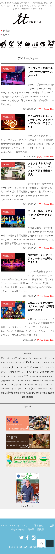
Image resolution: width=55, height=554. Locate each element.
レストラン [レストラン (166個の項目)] (29, 388)
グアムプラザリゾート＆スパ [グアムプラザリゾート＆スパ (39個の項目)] (20, 372)
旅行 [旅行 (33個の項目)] (33, 393)
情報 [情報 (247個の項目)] (10, 392)
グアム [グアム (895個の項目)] (15, 367)
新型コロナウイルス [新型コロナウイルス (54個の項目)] (22, 393)
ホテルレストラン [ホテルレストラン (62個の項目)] (37, 384)
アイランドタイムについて (14, 525)
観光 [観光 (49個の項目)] (45, 393)
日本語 (31, 529)
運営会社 (38, 525)
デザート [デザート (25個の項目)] (8, 381)
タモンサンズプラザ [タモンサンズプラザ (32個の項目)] (39, 376)
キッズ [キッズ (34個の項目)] (40, 362)
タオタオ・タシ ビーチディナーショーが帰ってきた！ (40, 259)
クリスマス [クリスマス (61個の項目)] (5, 367)
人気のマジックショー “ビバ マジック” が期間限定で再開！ (41, 306)
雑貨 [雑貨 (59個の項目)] (31, 397)
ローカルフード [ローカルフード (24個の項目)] (41, 389)
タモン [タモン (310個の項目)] (27, 376)
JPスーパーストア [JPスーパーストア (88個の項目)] (9, 358)
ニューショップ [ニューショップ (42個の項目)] (37, 381)
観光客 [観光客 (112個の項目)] (51, 393)
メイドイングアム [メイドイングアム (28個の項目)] (16, 389)
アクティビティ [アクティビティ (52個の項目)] (15, 362)
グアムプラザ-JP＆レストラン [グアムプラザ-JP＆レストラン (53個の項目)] (32, 367)
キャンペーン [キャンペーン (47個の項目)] (49, 362)
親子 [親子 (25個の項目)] (41, 393)
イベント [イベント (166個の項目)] (27, 362)
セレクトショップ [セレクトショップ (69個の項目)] (15, 376)
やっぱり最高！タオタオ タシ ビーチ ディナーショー (40, 215)
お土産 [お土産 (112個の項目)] (43, 358)
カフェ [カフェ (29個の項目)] (34, 362)
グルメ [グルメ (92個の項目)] (36, 372)
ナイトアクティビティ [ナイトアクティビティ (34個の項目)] (21, 381)
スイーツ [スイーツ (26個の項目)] (4, 376)
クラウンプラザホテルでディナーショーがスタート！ (40, 72)
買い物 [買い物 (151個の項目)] (25, 397)
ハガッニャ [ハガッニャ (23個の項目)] (48, 381)
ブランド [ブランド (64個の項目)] (18, 384)
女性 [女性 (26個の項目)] (6, 393)
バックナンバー (27, 506)
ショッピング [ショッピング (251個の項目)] (46, 371)
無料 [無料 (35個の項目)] (37, 393)
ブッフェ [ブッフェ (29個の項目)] (10, 384)
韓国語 (40, 529)
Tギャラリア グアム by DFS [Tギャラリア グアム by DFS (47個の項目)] (28, 358)
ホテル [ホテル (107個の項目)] (25, 384)
